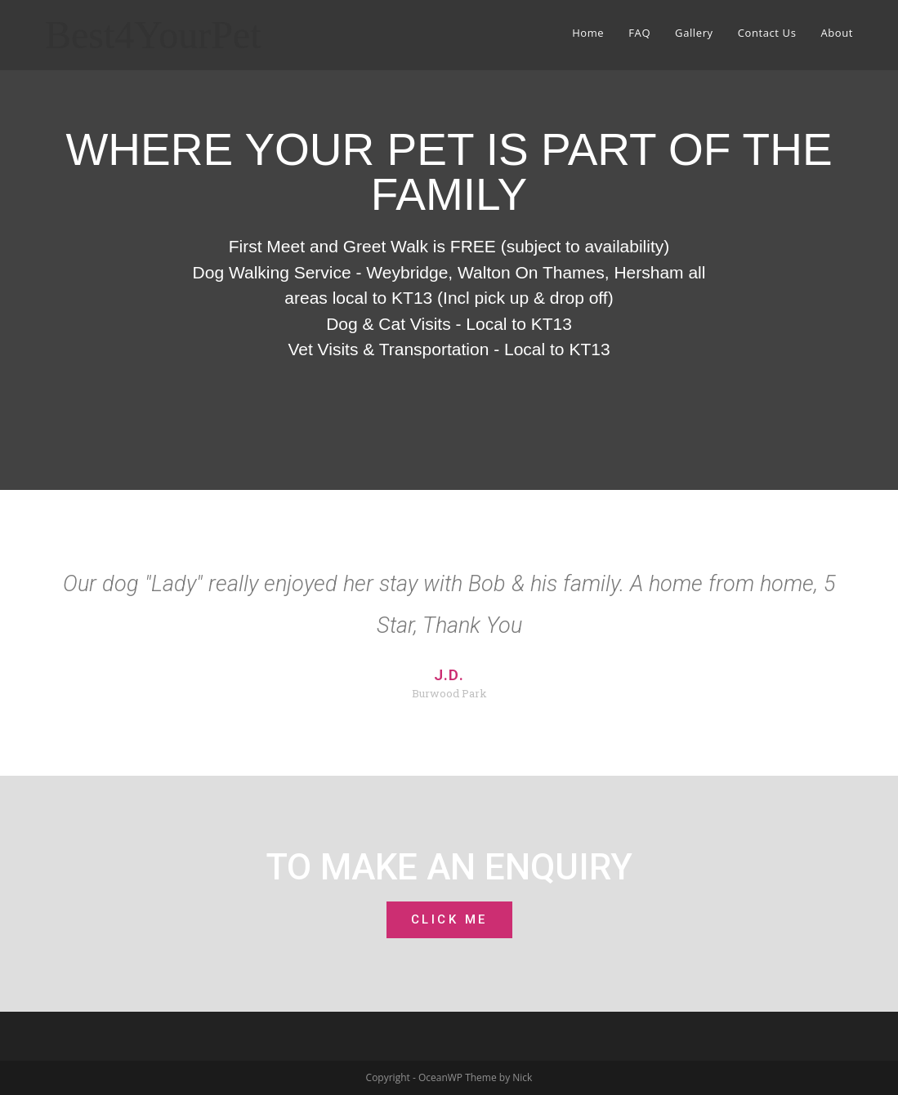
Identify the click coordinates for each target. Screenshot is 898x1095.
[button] (449, 919)
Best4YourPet (153, 34)
